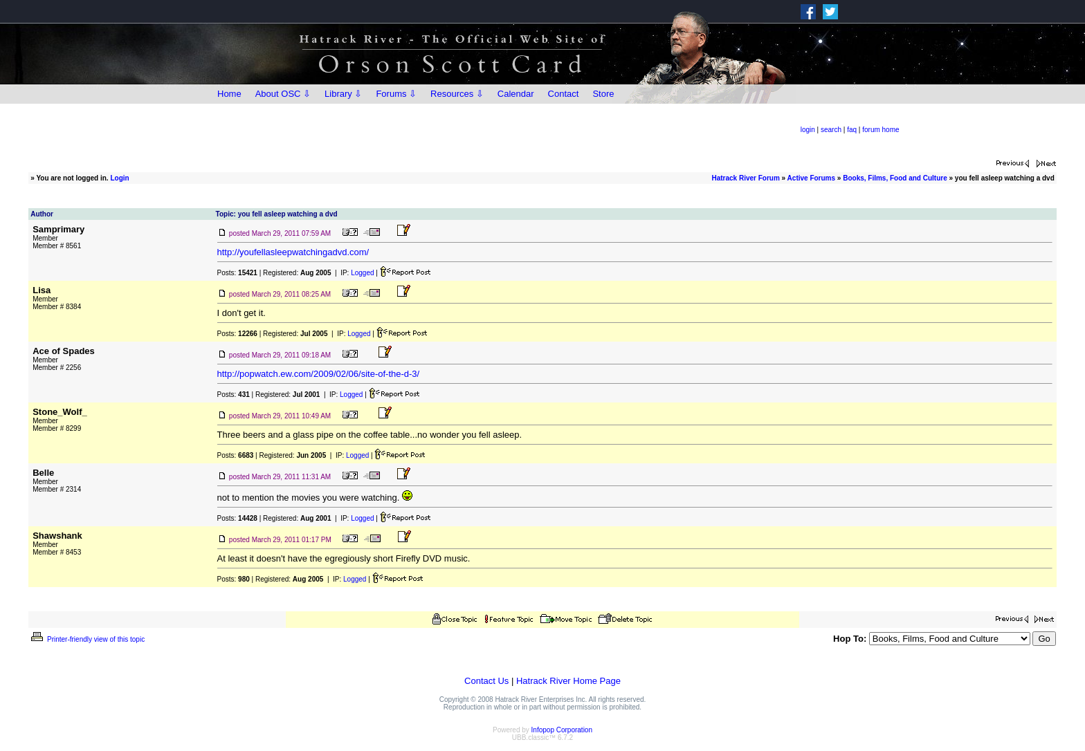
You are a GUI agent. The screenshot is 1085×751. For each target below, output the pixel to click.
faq (852, 129)
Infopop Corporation (561, 730)
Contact (563, 94)
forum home (880, 129)
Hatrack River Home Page (568, 681)
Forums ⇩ (396, 94)
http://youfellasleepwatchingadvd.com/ (293, 252)
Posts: (237, 273)
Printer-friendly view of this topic (87, 639)
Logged (362, 273)
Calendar (516, 94)
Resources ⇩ (457, 94)
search (831, 129)
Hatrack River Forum (745, 178)
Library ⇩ (343, 94)
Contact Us (486, 681)
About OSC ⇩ (283, 94)
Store (603, 94)
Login (119, 178)
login (808, 129)
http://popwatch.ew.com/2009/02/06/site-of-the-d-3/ (318, 374)
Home (229, 94)
